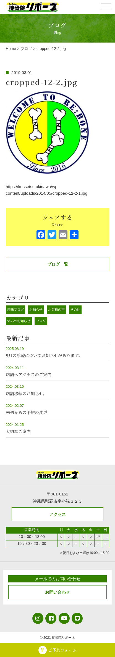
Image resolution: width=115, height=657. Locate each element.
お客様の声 (56, 310)
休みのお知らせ (18, 321)
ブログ (26, 48)
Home (11, 48)
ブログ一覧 (57, 264)
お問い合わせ (57, 592)
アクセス (57, 514)
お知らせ (36, 310)
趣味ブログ (15, 310)
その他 (75, 310)
